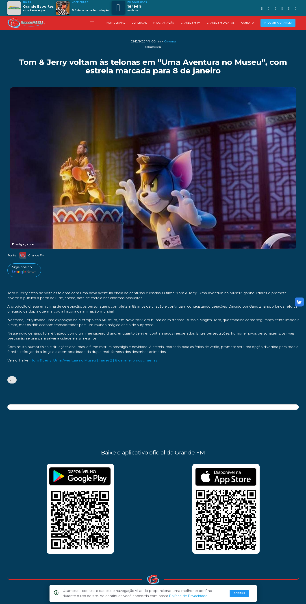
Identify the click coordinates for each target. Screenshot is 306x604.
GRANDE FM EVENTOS (220, 22)
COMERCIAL (139, 22)
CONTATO (247, 22)
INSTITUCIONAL (115, 22)
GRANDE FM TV (190, 22)
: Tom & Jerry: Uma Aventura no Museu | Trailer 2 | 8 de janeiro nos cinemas (93, 360)
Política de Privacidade (188, 596)
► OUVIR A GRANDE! (278, 22)
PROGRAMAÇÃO (163, 22)
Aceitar (239, 593)
